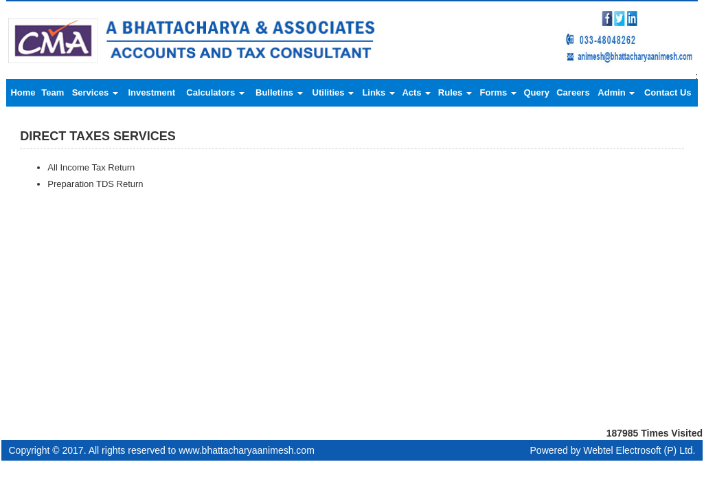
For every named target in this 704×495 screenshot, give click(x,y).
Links (378, 92)
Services (95, 92)
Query (536, 92)
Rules (455, 92)
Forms (498, 92)
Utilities (333, 92)
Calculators (215, 92)
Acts (416, 92)
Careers (572, 92)
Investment (151, 92)
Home (22, 92)
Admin (616, 92)
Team (52, 92)
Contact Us (668, 92)
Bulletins (279, 92)
